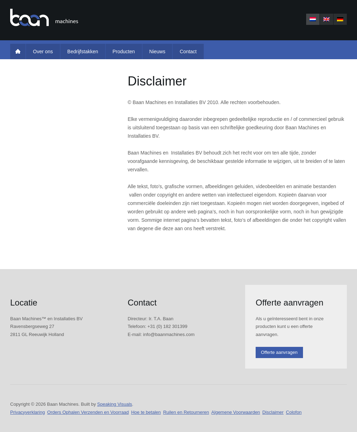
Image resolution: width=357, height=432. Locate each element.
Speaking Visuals (114, 404)
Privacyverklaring (27, 412)
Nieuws (157, 51)
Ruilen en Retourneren (186, 412)
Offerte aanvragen (279, 352)
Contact (188, 51)
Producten (124, 51)
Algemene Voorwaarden (235, 412)
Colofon (294, 412)
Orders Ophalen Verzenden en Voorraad (88, 412)
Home (18, 51)
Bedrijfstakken (82, 51)
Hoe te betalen (146, 412)
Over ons (43, 51)
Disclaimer (273, 412)
